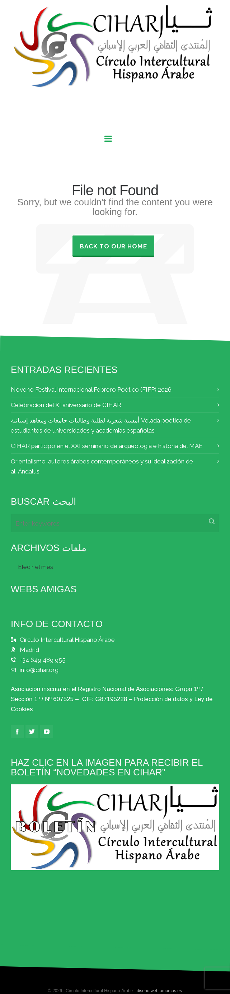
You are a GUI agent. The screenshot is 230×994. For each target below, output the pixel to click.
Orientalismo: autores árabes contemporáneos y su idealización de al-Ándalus (102, 466)
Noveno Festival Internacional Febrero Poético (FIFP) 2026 (91, 389)
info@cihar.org (39, 669)
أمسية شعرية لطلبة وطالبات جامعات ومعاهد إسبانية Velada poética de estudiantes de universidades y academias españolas (101, 425)
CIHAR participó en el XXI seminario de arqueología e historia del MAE (107, 445)
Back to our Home (113, 246)
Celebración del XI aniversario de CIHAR (66, 405)
